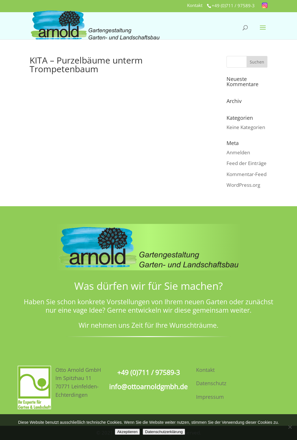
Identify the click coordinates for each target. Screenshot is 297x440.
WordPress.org (243, 185)
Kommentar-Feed (247, 174)
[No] (290, 427)
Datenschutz (211, 383)
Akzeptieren (127, 432)
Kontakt (194, 5)
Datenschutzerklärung (164, 432)
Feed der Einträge (247, 163)
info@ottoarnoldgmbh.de (148, 387)
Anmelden (238, 152)
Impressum (210, 396)
